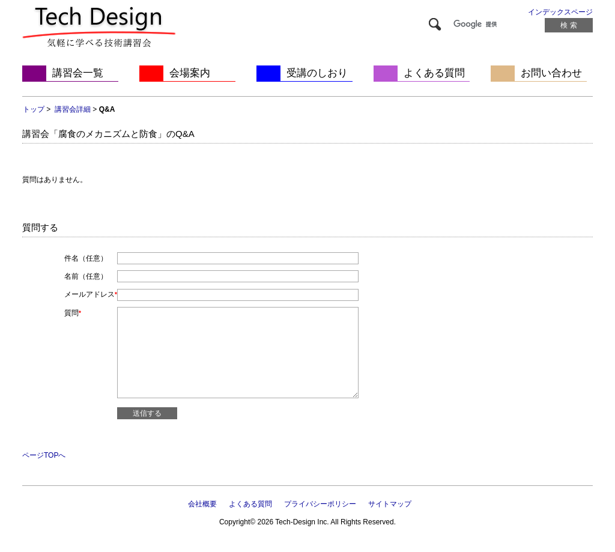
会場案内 (189, 73)
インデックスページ (560, 12)
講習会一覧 (77, 73)
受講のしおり (317, 73)
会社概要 (202, 504)
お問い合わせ (551, 73)
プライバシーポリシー (320, 504)
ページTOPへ (43, 455)
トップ (33, 109)
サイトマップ (389, 504)
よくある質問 (434, 73)
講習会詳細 (73, 109)
